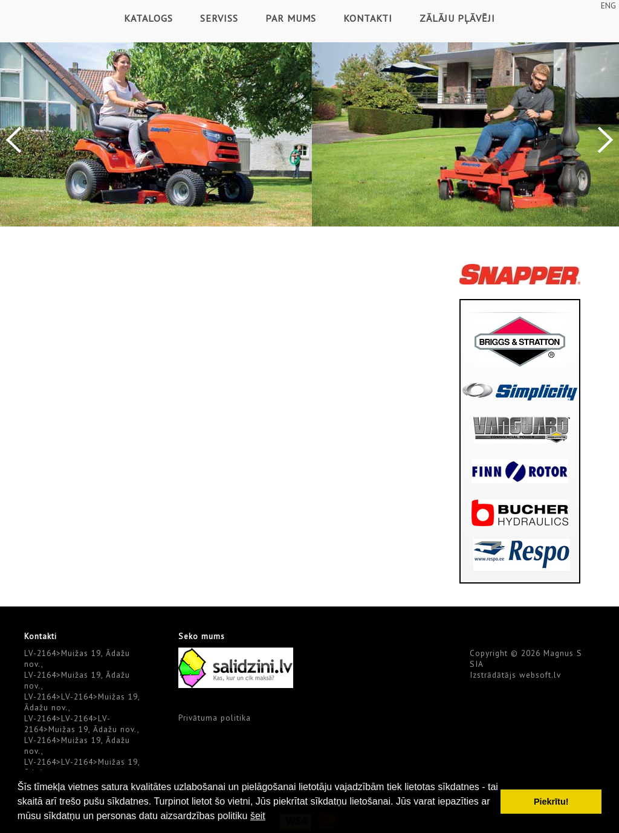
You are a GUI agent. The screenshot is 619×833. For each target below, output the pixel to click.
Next (605, 140)
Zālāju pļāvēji (457, 18)
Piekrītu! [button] (551, 801)
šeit (257, 816)
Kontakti (367, 18)
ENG (608, 5)
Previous (13, 140)
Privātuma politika (214, 717)
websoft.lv (540, 674)
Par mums (290, 18)
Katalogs (148, 18)
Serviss (219, 18)
